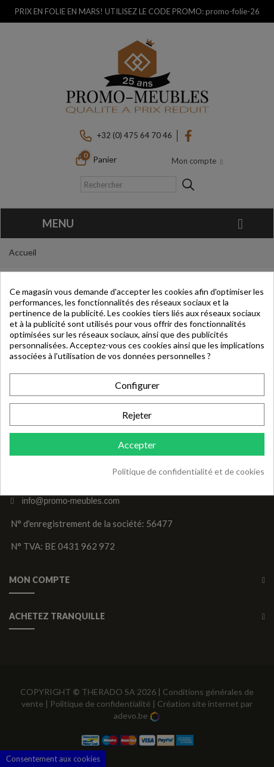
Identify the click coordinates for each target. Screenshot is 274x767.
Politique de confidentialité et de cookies (188, 471)
